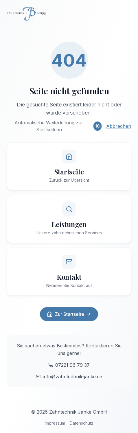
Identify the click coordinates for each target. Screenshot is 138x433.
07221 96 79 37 (69, 365)
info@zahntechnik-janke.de (69, 376)
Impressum (55, 423)
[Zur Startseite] (69, 14)
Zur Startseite (69, 314)
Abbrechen (118, 126)
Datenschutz (81, 423)
